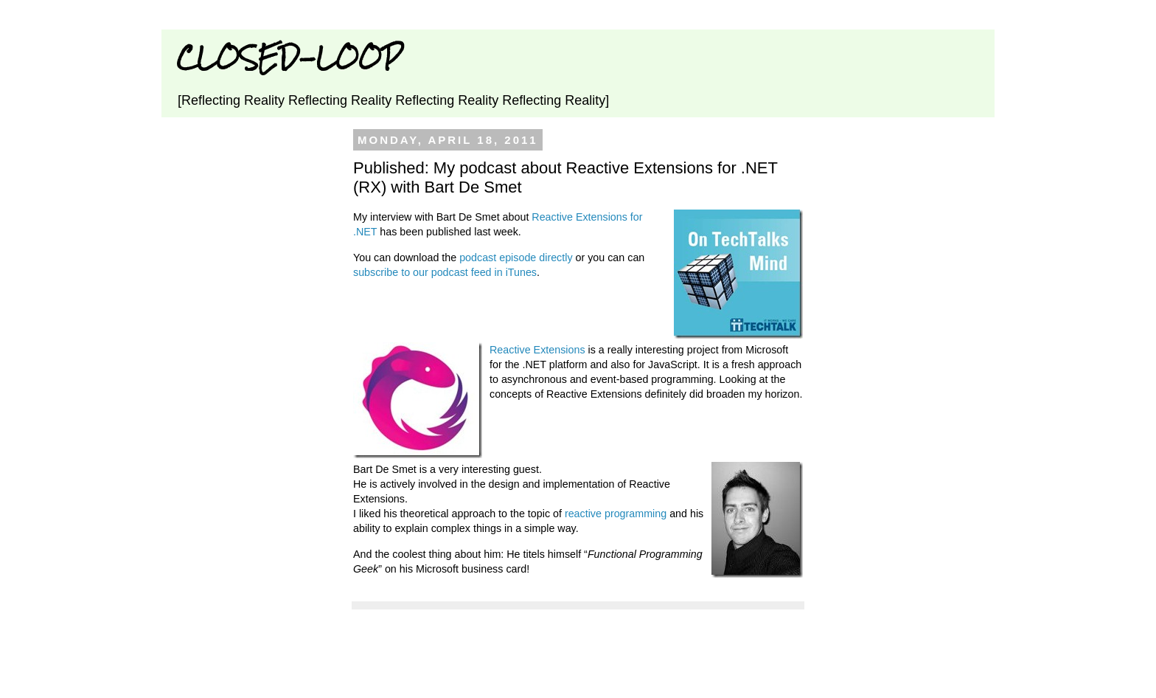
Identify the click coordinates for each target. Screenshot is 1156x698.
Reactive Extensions (537, 350)
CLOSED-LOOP (289, 57)
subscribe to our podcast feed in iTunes (445, 272)
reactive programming (615, 513)
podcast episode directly (515, 257)
